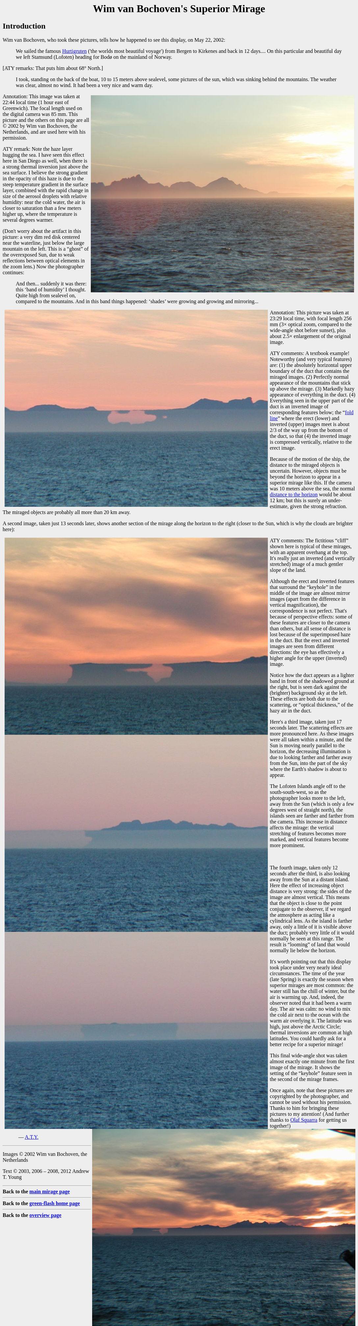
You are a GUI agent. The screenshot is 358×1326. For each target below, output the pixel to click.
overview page (45, 1215)
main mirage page (49, 1191)
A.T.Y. (31, 1137)
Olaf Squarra (303, 1120)
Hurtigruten (74, 51)
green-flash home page (54, 1203)
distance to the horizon (294, 494)
